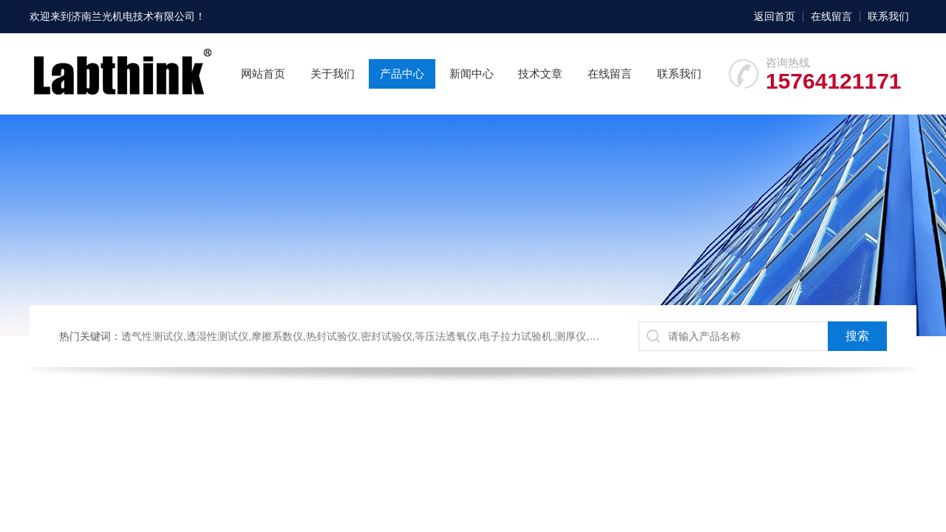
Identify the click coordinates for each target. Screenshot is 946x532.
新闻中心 (471, 73)
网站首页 (263, 73)
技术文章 (540, 73)
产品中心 (402, 73)
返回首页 (774, 16)
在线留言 (831, 16)
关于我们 (332, 73)
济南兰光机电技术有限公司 (133, 16)
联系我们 (888, 16)
